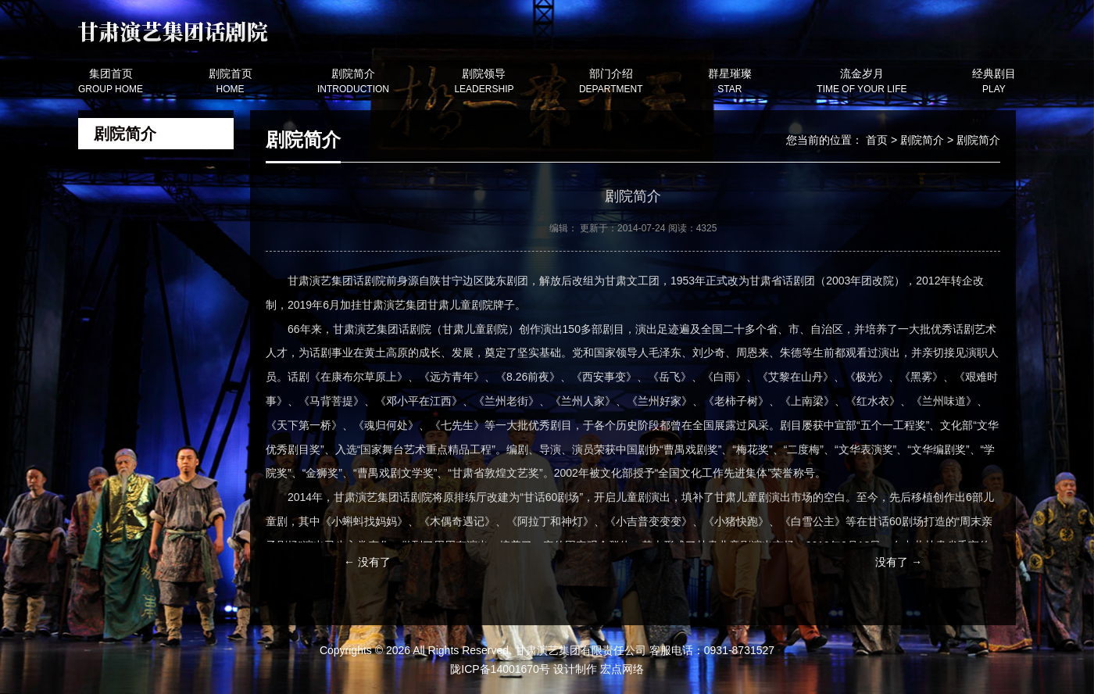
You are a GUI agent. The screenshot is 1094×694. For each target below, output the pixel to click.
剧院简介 (922, 140)
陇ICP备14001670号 (500, 669)
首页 (877, 140)
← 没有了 (367, 562)
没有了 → (898, 562)
